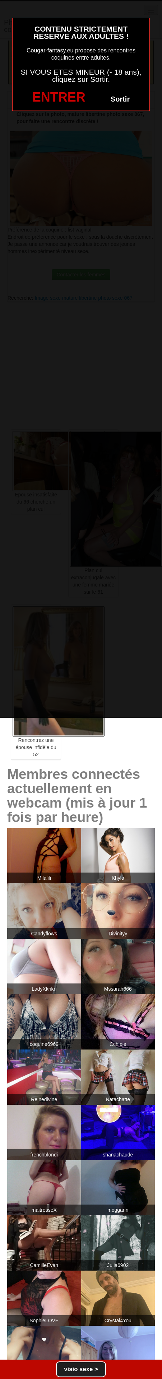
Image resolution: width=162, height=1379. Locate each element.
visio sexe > (81, 1369)
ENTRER (58, 97)
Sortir (120, 99)
